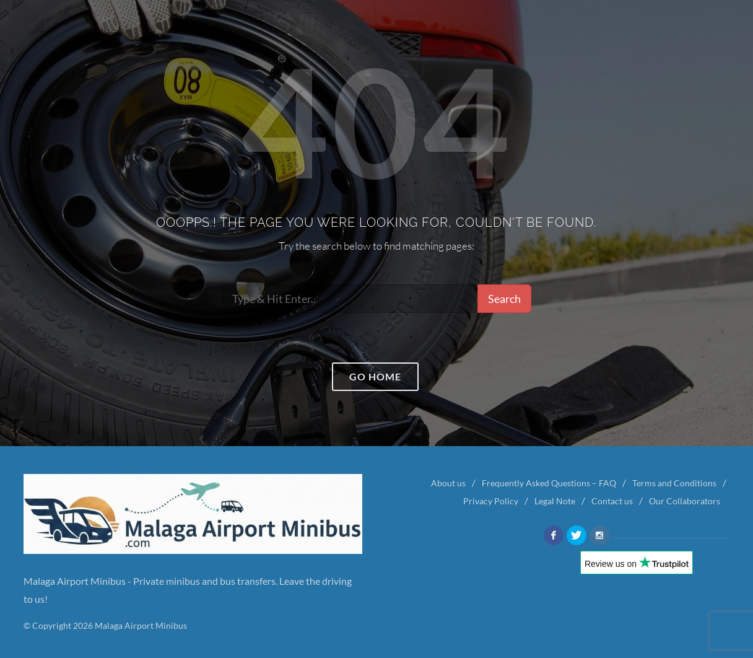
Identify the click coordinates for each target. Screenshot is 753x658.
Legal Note (554, 501)
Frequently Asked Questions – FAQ (549, 483)
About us (448, 483)
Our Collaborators (684, 501)
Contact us (612, 501)
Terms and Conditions (674, 483)
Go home (375, 376)
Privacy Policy (490, 501)
